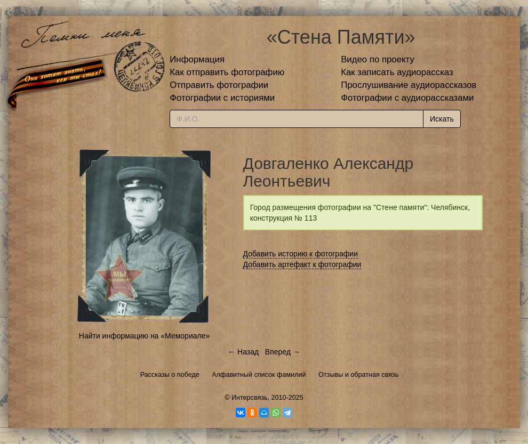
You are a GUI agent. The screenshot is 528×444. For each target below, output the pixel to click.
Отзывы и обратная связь (358, 374)
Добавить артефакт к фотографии (302, 264)
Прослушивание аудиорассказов (408, 85)
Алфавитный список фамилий (259, 374)
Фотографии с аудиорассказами (407, 98)
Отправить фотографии (219, 85)
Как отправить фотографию (227, 72)
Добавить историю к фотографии (300, 253)
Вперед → (282, 352)
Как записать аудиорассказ (397, 72)
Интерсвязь (249, 397)
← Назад (243, 352)
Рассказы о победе (169, 374)
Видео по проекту (377, 59)
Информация (197, 59)
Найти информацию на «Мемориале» (144, 336)
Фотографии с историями (222, 98)
